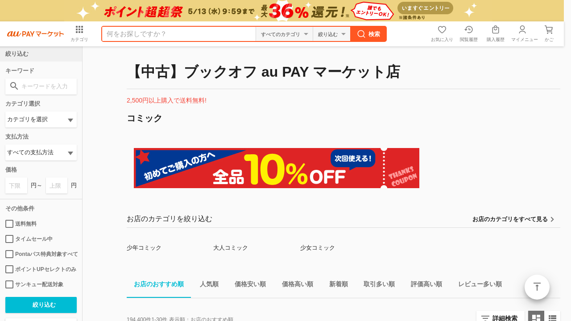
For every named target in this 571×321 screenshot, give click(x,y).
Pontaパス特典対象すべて (41, 254)
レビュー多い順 (476, 285)
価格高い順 (294, 285)
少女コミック (317, 247)
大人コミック (230, 247)
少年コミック (144, 247)
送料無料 (21, 224)
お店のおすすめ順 (155, 285)
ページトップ (537, 287)
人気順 (206, 285)
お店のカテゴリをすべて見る (510, 219)
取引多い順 (375, 285)
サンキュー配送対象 (34, 284)
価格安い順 (247, 285)
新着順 (335, 285)
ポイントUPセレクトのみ (40, 269)
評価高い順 (423, 285)
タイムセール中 (29, 239)
